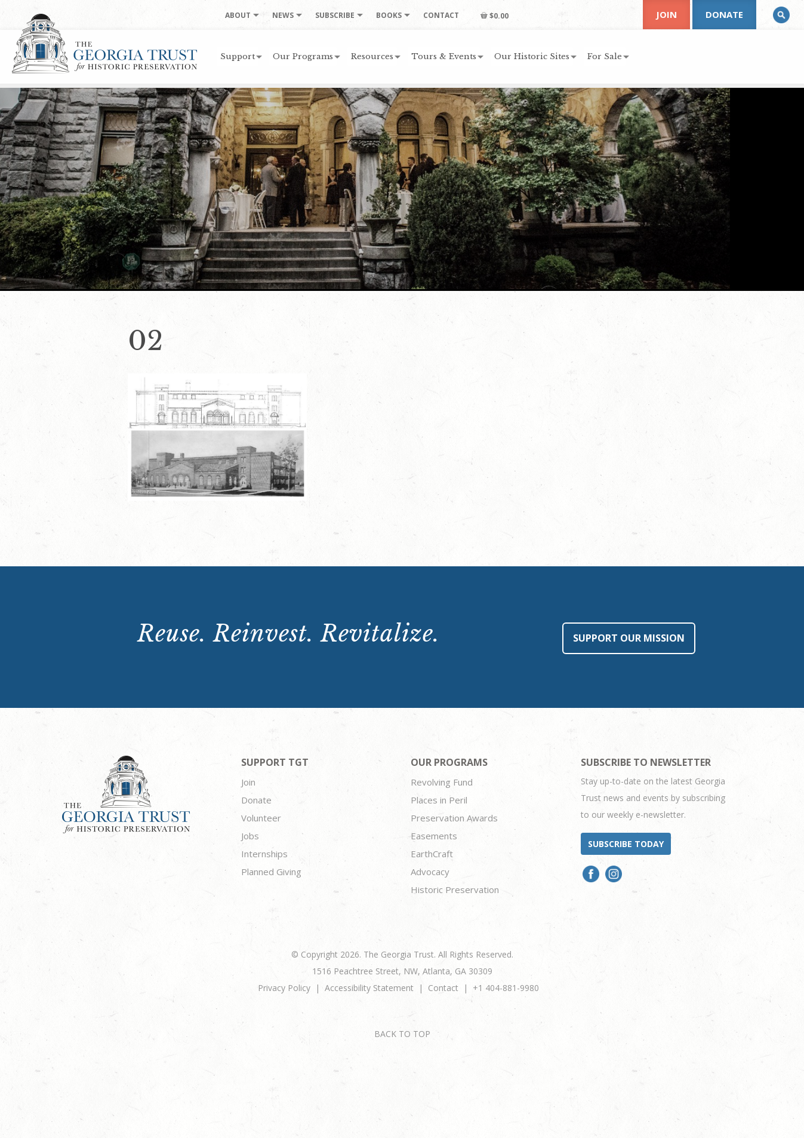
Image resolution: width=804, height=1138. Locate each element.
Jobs (250, 836)
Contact (443, 987)
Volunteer (261, 818)
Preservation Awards (454, 818)
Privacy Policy (284, 987)
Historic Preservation (455, 889)
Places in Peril (439, 800)
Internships (264, 854)
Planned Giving (271, 872)
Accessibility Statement (369, 987)
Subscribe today (626, 843)
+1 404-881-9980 (506, 987)
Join (666, 14)
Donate (724, 14)
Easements (434, 836)
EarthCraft (432, 854)
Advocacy (430, 872)
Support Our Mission (629, 638)
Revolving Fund (442, 782)
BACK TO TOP (402, 1033)
